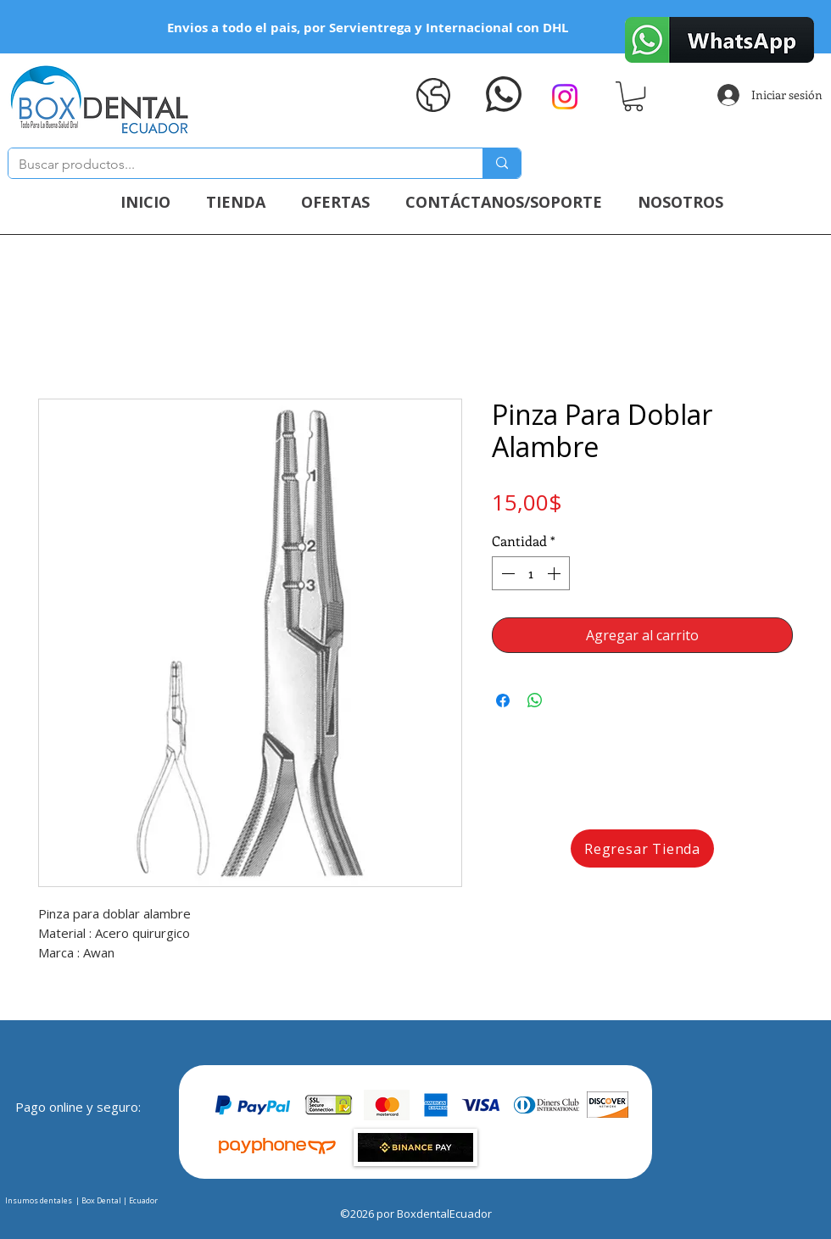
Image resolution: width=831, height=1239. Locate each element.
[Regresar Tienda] (642, 848)
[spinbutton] (531, 573)
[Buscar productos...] (233, 164)
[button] (633, 96)
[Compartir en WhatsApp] (535, 700)
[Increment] (555, 573)
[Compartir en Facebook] (503, 700)
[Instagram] (565, 97)
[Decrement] (506, 573)
